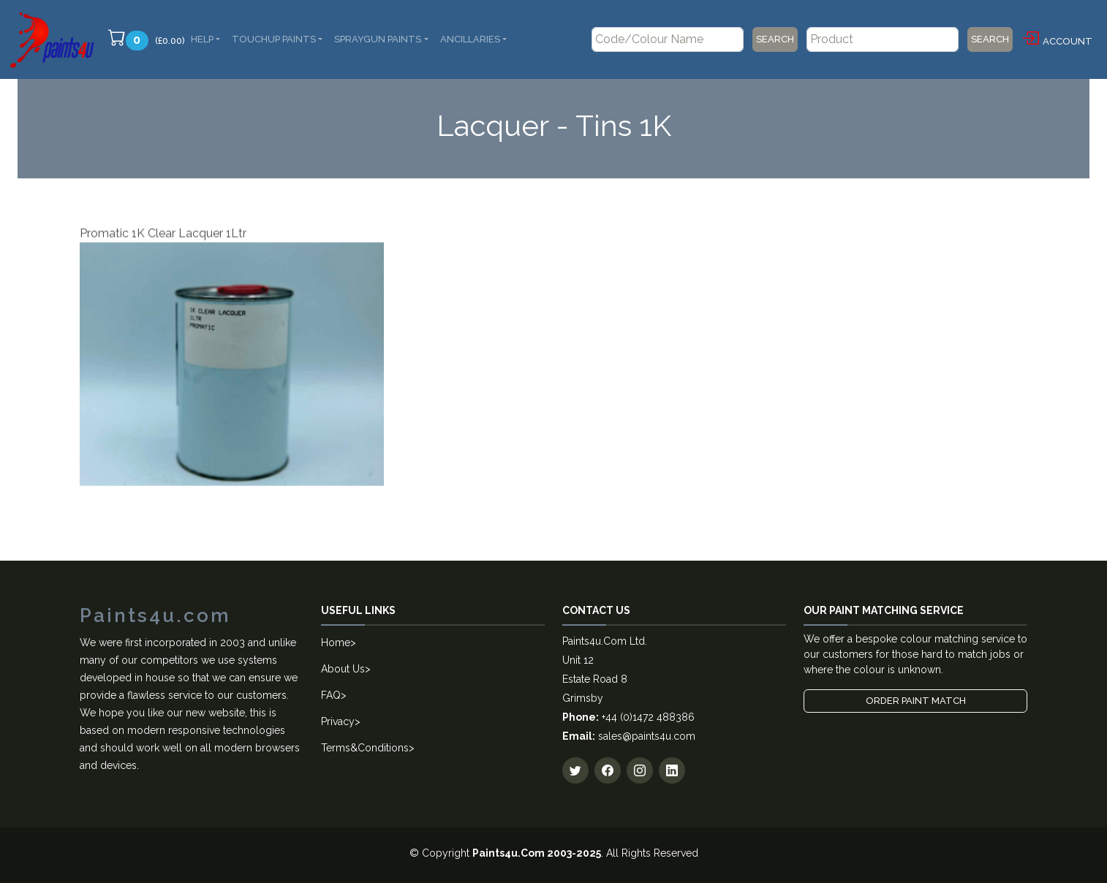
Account (1056, 38)
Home (335, 642)
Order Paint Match (916, 700)
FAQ (331, 695)
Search (775, 39)
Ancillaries (470, 39)
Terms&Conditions (365, 748)
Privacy (338, 721)
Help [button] (202, 39)
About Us (343, 669)
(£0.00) (146, 39)
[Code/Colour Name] (668, 39)
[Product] (882, 39)
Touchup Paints (274, 39)
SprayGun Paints (377, 39)
